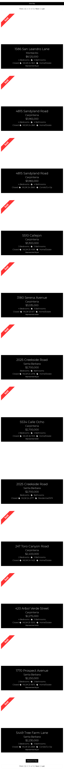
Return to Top (32, 761)
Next (37, 9)
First (21, 9)
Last (43, 9)
